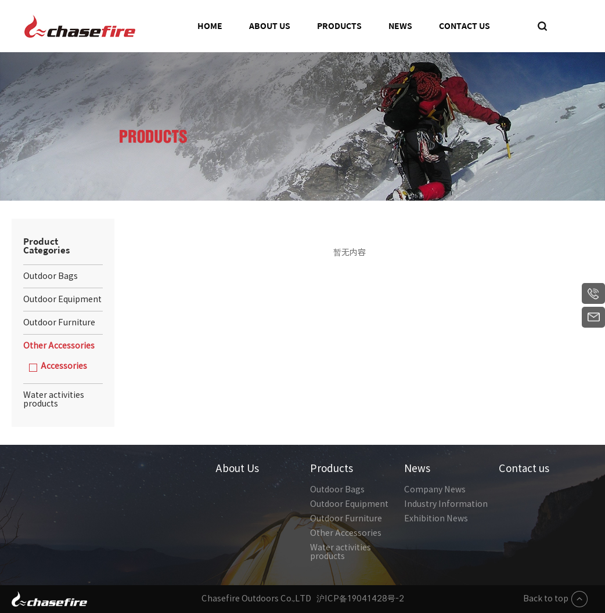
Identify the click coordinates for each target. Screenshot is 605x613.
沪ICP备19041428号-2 (360, 598)
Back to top (555, 599)
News (400, 26)
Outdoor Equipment (349, 504)
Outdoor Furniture (346, 518)
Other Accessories (345, 533)
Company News (435, 489)
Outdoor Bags (337, 489)
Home (209, 26)
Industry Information (446, 504)
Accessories (64, 366)
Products (339, 26)
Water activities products (340, 551)
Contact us (464, 26)
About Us (269, 26)
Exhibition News (436, 518)
